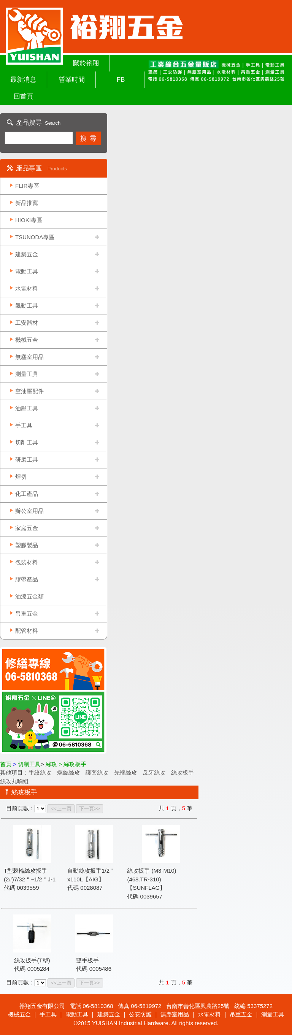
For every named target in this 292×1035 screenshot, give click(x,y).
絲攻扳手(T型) (32, 960)
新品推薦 (26, 203)
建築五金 (26, 254)
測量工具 (26, 374)
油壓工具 (26, 408)
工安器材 (26, 322)
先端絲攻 (125, 772)
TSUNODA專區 (34, 237)
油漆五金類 (29, 596)
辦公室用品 (29, 511)
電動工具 (26, 271)
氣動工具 (26, 305)
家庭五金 (26, 528)
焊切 (21, 476)
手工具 (23, 425)
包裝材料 (26, 562)
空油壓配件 (29, 391)
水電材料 (26, 288)
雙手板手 (87, 960)
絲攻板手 (182, 772)
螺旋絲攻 (68, 772)
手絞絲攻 (40, 772)
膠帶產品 (26, 579)
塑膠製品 (26, 545)
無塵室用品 (29, 357)
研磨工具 (26, 459)
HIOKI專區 (28, 220)
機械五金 (26, 340)
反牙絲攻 (154, 772)
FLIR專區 (27, 186)
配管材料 (26, 630)
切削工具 (26, 442)
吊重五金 (26, 613)
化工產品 (26, 494)
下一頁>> (89, 808)
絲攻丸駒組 (14, 781)
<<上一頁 (61, 808)
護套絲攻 (97, 772)
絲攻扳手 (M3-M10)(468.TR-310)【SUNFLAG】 (151, 879)
